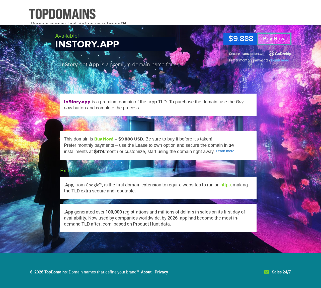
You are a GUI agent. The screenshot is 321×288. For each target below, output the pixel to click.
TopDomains (55, 271)
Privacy (161, 271)
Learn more (280, 60)
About (146, 271)
